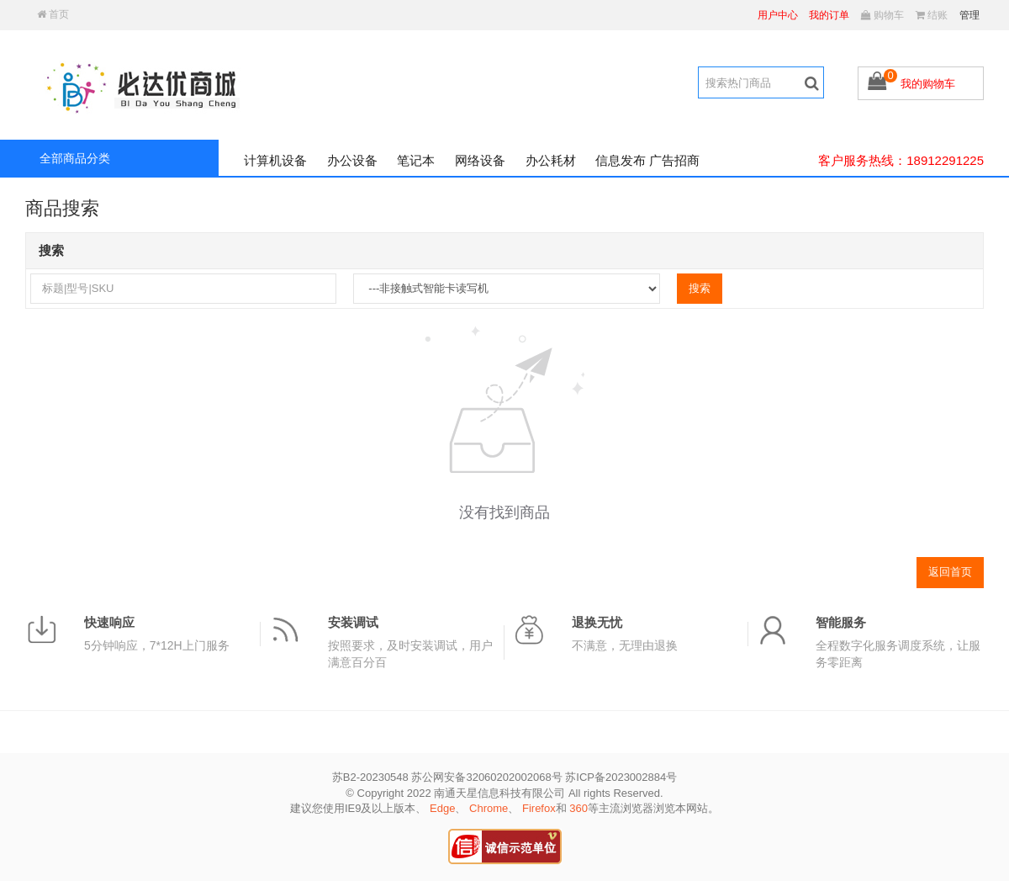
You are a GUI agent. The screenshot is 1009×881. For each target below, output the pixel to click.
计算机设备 (275, 160)
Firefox (539, 808)
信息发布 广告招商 (647, 160)
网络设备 (480, 160)
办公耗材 (551, 160)
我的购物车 (928, 83)
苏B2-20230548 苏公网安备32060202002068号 (447, 777)
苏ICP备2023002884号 (621, 777)
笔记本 (416, 160)
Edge (442, 808)
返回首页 (950, 571)
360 (578, 808)
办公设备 (352, 160)
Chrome (488, 808)
